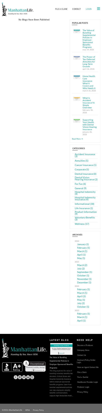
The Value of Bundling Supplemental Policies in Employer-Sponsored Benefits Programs (89, 38)
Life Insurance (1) (84, 208)
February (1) (83, 248)
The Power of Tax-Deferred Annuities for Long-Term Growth (89, 61)
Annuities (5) (81, 161)
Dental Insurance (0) (85, 174)
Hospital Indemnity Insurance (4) (85, 198)
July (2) (81, 269)
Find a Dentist (82, 377)
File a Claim (82, 372)
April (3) (81, 296)
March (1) (82, 251)
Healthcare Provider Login (87, 382)
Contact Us (81, 355)
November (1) (84, 279)
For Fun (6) (80, 184)
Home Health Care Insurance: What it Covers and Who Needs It (89, 82)
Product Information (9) (86, 213)
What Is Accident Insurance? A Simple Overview (89, 103)
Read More (77, 139)
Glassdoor (32, 377)
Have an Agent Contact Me (88, 367)
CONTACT (76, 8)
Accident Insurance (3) (85, 155)
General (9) (80, 188)
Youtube (28, 377)
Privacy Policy (82, 391)
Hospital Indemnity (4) (85, 193)
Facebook (16, 377)
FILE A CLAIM (61, 8)
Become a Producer (85, 345)
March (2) (82, 265)
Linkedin (20, 377)
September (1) (84, 272)
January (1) (83, 244)
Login (89, 8)
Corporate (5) (82, 169)
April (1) (81, 255)
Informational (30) (84, 204)
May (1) (81, 258)
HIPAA (27, 410)
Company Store (83, 350)
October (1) (83, 276)
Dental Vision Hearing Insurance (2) (86, 178)
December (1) (84, 282)
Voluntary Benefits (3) (85, 219)
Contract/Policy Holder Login (86, 361)
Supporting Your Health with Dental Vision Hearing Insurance (90, 124)
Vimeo (24, 377)
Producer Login (83, 387)
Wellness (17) (82, 224)
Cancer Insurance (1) (85, 165)
